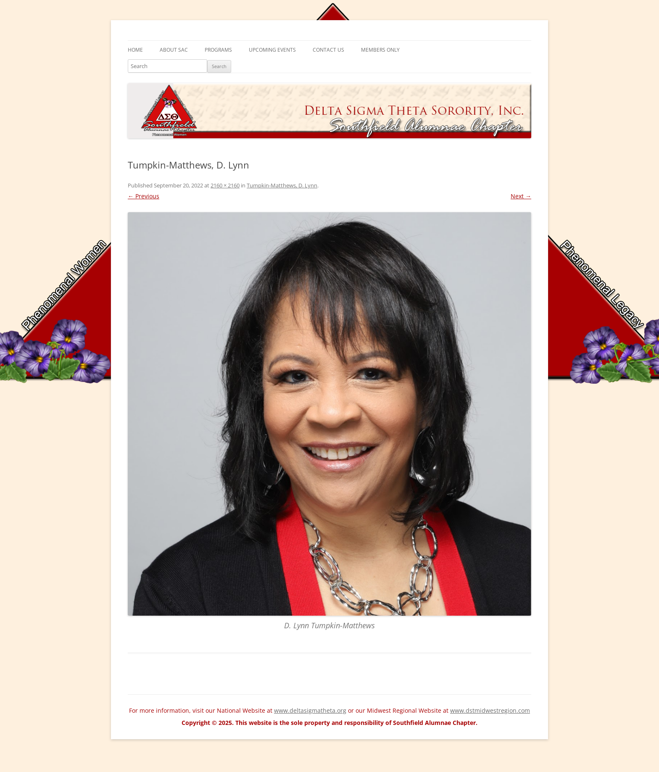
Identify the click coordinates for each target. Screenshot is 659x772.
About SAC (174, 49)
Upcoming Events (272, 49)
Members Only (380, 49)
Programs (218, 49)
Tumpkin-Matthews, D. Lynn (282, 185)
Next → (521, 196)
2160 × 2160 (225, 185)
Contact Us (328, 49)
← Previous (143, 196)
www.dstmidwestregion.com (490, 710)
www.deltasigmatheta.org (310, 710)
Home (135, 49)
